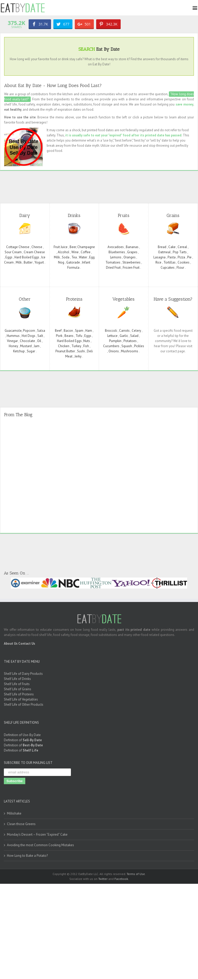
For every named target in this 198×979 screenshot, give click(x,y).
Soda (65, 257)
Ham (88, 330)
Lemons (115, 257)
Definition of (23, 739)
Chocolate (27, 340)
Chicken (63, 345)
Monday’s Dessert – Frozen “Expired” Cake (37, 834)
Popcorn (29, 330)
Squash (126, 345)
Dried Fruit (113, 267)
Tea (74, 257)
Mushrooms (129, 350)
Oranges (129, 257)
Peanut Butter (65, 350)
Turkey (76, 345)
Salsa (41, 330)
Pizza (181, 257)
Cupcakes (168, 267)
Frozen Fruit (131, 267)
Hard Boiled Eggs (26, 257)
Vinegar (12, 340)
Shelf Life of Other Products (23, 704)
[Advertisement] (101, 185)
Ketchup (19, 350)
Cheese (36, 246)
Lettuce (112, 335)
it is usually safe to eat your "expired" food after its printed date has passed (123, 135)
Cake (172, 246)
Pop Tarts (180, 251)
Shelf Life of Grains (17, 688)
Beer (73, 246)
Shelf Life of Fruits (17, 683)
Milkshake (14, 813)
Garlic (124, 335)
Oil (39, 340)
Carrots (124, 330)
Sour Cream (13, 251)
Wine (75, 251)
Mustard (26, 345)
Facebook (121, 878)
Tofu (79, 335)
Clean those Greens (21, 823)
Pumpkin (115, 340)
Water (83, 257)
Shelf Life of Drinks (17, 678)
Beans (68, 335)
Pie (189, 257)
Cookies (183, 262)
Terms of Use (136, 874)
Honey (13, 345)
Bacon (68, 330)
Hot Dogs (28, 335)
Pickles (139, 345)
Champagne (86, 246)
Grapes (132, 251)
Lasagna (159, 257)
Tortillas (169, 262)
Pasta (172, 257)
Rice (158, 262)
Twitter (103, 878)
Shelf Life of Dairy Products (23, 673)
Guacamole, (14, 330)
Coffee (85, 251)
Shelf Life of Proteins (19, 694)
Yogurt (39, 262)
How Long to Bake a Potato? (27, 855)
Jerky (78, 356)
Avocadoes (116, 246)
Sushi (81, 350)
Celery (136, 330)
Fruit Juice (61, 246)
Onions (114, 350)
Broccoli (111, 330)
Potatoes (130, 340)
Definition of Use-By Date (22, 734)
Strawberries (131, 262)
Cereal (182, 246)
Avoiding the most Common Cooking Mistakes (40, 845)
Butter (28, 262)
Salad (134, 335)
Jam (36, 345)
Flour (180, 267)
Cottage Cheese (17, 246)
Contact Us (26, 643)
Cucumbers (111, 345)
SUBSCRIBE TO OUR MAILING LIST (28, 762)
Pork (59, 335)
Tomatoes (112, 262)
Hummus (13, 335)
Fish (86, 345)
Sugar (31, 350)
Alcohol (63, 251)
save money (184, 104)
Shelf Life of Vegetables (21, 699)
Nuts (86, 340)
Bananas (132, 246)
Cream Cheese (34, 251)
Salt (40, 335)
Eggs (8, 257)
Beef (58, 330)
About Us (11, 643)
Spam (79, 330)
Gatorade (73, 262)
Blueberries (117, 251)
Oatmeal (164, 251)
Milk (19, 262)
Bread (162, 246)
